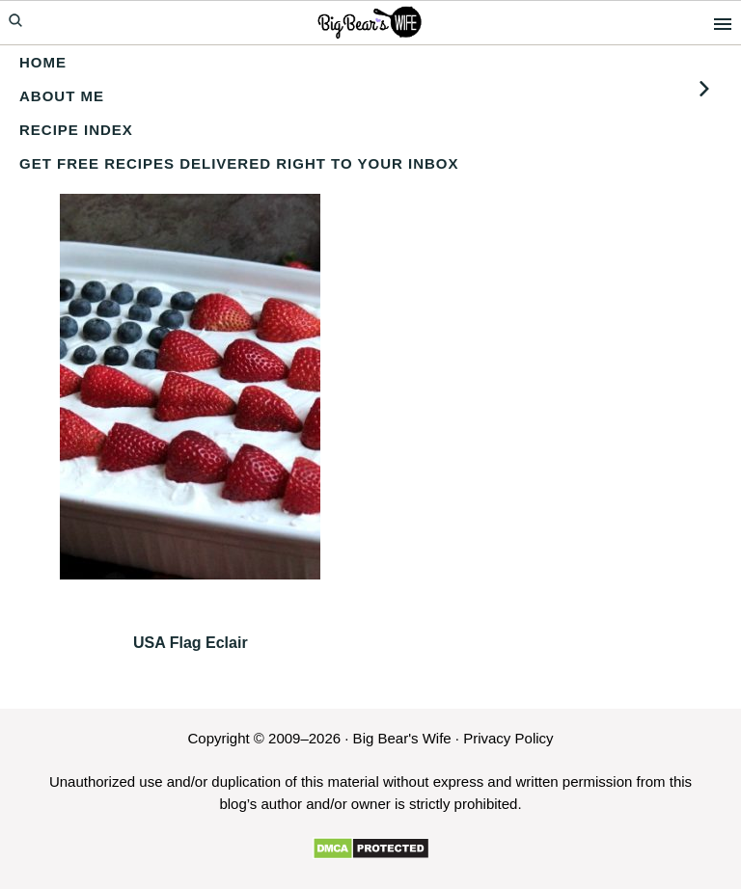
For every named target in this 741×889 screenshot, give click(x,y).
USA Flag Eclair (190, 642)
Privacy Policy (508, 738)
